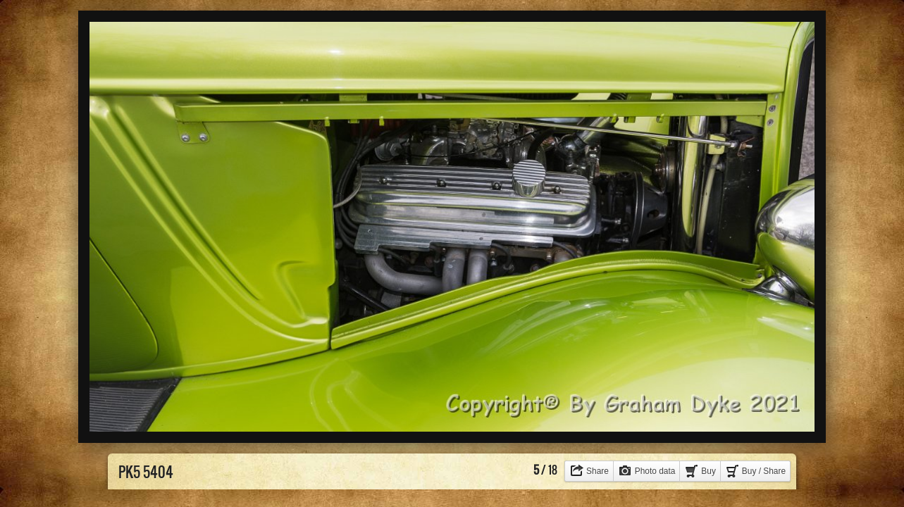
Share (597, 471)
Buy (708, 471)
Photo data (655, 471)
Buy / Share (764, 471)
